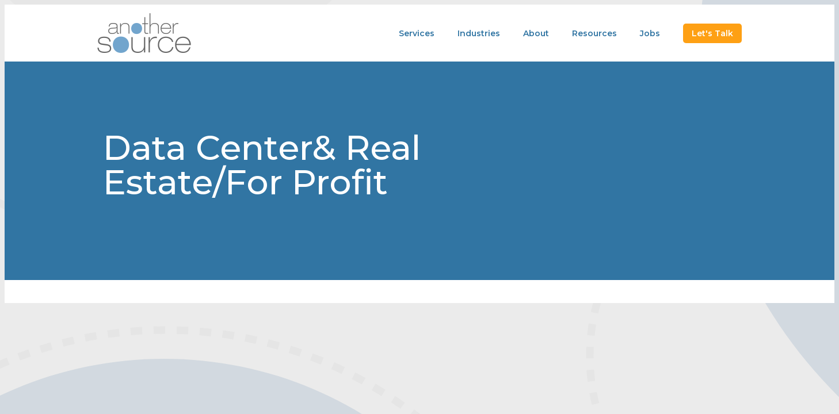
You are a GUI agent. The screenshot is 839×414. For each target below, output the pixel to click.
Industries (478, 33)
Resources (594, 33)
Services (416, 33)
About (536, 33)
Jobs (650, 33)
